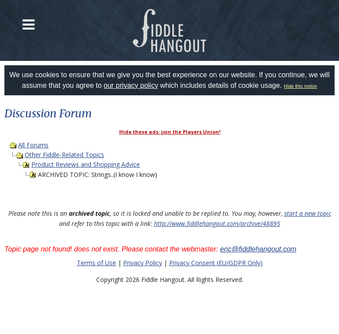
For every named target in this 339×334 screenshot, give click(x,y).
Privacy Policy (142, 263)
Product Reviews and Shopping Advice (85, 164)
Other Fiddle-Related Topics (64, 154)
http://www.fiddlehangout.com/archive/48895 (217, 223)
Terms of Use (96, 263)
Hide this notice (300, 86)
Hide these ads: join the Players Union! (169, 131)
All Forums (33, 145)
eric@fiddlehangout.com (258, 249)
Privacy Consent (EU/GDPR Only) (216, 263)
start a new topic (307, 213)
